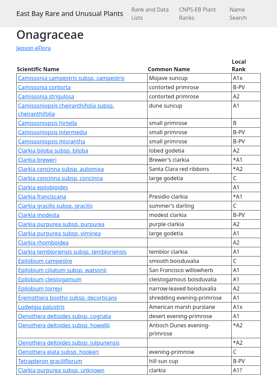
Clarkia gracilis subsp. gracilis (55, 205)
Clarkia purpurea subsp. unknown (61, 370)
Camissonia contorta (44, 87)
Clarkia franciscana (42, 196)
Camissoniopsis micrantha (51, 141)
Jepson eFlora (33, 48)
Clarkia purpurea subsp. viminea (59, 233)
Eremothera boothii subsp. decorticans (67, 297)
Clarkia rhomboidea (43, 242)
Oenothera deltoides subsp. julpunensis (69, 342)
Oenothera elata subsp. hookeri (58, 352)
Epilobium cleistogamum (49, 279)
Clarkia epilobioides (43, 187)
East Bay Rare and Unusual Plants (69, 13)
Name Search (238, 13)
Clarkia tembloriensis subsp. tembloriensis (72, 251)
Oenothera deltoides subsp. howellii (64, 325)
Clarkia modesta (39, 215)
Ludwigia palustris (41, 307)
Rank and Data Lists (150, 13)
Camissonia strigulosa (46, 96)
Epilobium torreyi (40, 288)
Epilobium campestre (45, 261)
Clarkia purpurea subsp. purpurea (61, 224)
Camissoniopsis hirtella (47, 123)
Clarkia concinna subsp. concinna (60, 178)
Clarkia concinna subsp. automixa (61, 169)
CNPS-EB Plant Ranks (197, 13)
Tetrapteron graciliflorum (50, 361)
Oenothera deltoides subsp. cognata (64, 316)
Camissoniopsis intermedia (52, 132)
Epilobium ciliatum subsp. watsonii (62, 270)
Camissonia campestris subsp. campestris (71, 78)
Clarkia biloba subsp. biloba (53, 150)
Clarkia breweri (37, 159)
